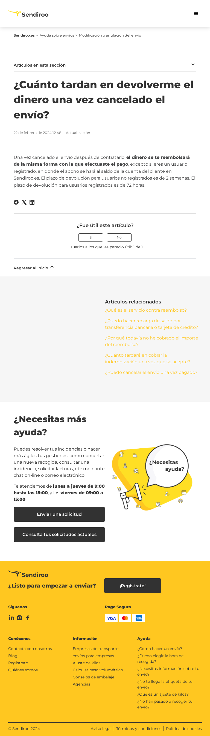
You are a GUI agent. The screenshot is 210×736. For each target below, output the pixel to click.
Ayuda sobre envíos (57, 35)
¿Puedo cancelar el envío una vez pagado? (151, 372)
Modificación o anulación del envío (110, 35)
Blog (13, 655)
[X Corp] (24, 202)
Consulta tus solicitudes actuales (59, 534)
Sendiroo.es (24, 35)
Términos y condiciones (138, 728)
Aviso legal (101, 728)
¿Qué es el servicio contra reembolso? (146, 310)
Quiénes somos (23, 670)
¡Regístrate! (132, 585)
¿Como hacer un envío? (159, 648)
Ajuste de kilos (86, 662)
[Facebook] (16, 202)
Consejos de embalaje (93, 677)
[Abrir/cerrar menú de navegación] (192, 13)
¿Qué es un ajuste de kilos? (163, 694)
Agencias (81, 684)
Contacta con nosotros (30, 648)
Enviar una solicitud (59, 514)
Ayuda (144, 638)
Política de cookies (184, 728)
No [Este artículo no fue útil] (119, 237)
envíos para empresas (93, 655)
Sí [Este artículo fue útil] (90, 237)
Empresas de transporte (95, 648)
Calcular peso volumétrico (98, 670)
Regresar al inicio (34, 267)
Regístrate (18, 662)
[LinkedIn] (32, 202)
